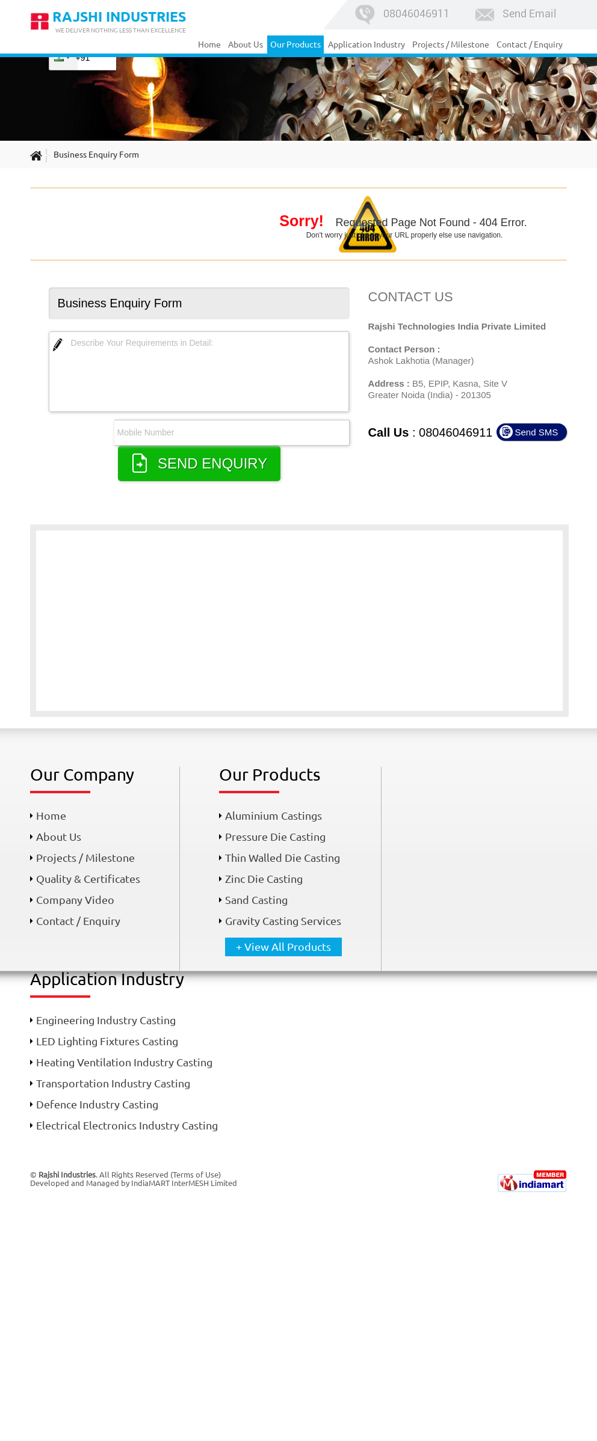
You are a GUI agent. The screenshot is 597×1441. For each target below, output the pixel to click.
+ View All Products (283, 947)
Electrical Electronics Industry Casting (127, 1125)
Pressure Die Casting (275, 837)
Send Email (514, 13)
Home (209, 44)
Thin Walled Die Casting (282, 858)
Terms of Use (195, 1174)
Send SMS (536, 432)
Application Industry (366, 44)
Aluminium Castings (273, 816)
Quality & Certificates (88, 879)
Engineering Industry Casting (106, 1020)
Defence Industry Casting (97, 1104)
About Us (245, 44)
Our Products (295, 44)
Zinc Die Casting (264, 879)
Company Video (75, 900)
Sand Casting (256, 900)
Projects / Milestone (450, 44)
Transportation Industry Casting (113, 1083)
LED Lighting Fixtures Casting (107, 1041)
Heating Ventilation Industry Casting (124, 1062)
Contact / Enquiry (529, 44)
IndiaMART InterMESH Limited (184, 1183)
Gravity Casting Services (283, 921)
